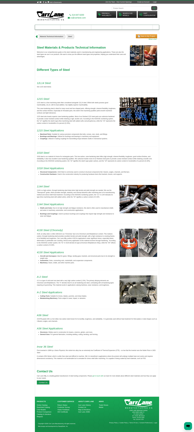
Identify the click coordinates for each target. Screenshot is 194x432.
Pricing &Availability (104, 14)
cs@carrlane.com (77, 18)
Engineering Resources (76, 27)
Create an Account (143, 2)
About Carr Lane (137, 27)
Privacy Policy (113, 422)
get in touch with (98, 376)
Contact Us (43, 382)
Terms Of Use (133, 422)
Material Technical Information (51, 36)
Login (155, 2)
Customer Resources (106, 27)
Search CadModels (126, 14)
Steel (70, 36)
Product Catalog (48, 27)
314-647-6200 (77, 15)
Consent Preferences (145, 422)
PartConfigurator (147, 14)
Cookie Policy (123, 422)
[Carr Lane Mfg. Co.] (50, 15)
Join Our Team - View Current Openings (118, 2)
